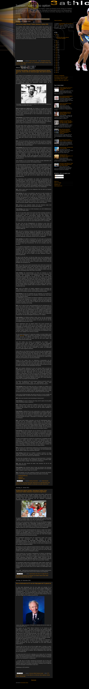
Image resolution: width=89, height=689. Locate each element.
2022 (57, 40)
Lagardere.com (21, 478)
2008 (57, 64)
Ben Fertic (38, 573)
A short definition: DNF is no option (60, 78)
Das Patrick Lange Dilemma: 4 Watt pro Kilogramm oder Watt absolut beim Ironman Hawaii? (66, 164)
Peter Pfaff (23, 576)
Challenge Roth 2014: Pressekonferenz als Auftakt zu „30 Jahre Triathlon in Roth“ (66, 155)
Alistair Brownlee (45, 480)
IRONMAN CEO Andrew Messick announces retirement (62, 38)
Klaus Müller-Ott (24, 575)
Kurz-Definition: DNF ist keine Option (61, 77)
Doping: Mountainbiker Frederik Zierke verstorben (65, 104)
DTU (39, 482)
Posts (56, 175)
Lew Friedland (42, 62)
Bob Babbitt (43, 60)
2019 (57, 45)
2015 (57, 52)
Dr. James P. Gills (19, 62)
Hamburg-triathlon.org (22, 475)
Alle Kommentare (58, 177)
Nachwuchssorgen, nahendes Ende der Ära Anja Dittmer (66, 148)
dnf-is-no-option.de (69, 23)
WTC (31, 576)
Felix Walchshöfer (43, 482)
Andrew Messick (19, 482)
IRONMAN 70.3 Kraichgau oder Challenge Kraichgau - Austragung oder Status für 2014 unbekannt (65, 121)
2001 (57, 72)
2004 (57, 70)
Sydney (21, 63)
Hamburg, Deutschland (33, 480)
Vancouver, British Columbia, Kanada (36, 673)
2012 (57, 57)
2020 (57, 44)
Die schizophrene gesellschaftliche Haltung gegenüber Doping (65, 97)
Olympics (47, 62)
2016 (57, 50)
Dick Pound (48, 60)
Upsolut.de (20, 477)
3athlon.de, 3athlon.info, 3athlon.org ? (61, 80)
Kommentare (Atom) (24, 682)
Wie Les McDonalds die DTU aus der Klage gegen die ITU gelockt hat (33, 583)
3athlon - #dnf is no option (33, 5)
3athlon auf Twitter (57, 182)
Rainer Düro (27, 576)
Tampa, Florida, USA (33, 60)
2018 (57, 47)
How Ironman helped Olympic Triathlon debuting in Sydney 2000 (32, 24)
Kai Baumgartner (62, 23)
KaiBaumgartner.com (58, 185)
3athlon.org (61, 24)
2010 (57, 60)
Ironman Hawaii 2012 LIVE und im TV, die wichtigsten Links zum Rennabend (65, 88)
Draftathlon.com (57, 184)
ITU (32, 62)
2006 (57, 67)
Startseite (33, 680)
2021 (57, 42)
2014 (57, 54)
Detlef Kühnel (35, 482)
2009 (57, 62)
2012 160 (22, 335)
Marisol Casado (42, 575)
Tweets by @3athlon (58, 20)
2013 (57, 55)
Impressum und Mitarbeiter (59, 75)
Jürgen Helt (44, 573)
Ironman (29, 62)
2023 (57, 34)
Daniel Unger (29, 482)
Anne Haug (25, 482)
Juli (57, 35)
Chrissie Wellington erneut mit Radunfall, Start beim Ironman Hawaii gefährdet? (65, 113)
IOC (27, 62)
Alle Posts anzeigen (45, 19)
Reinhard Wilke (23, 676)
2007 (57, 65)
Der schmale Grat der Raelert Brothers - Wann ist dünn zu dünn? (65, 140)
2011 (57, 59)
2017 (57, 49)
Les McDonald (36, 62)
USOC (24, 63)
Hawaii (24, 62)
